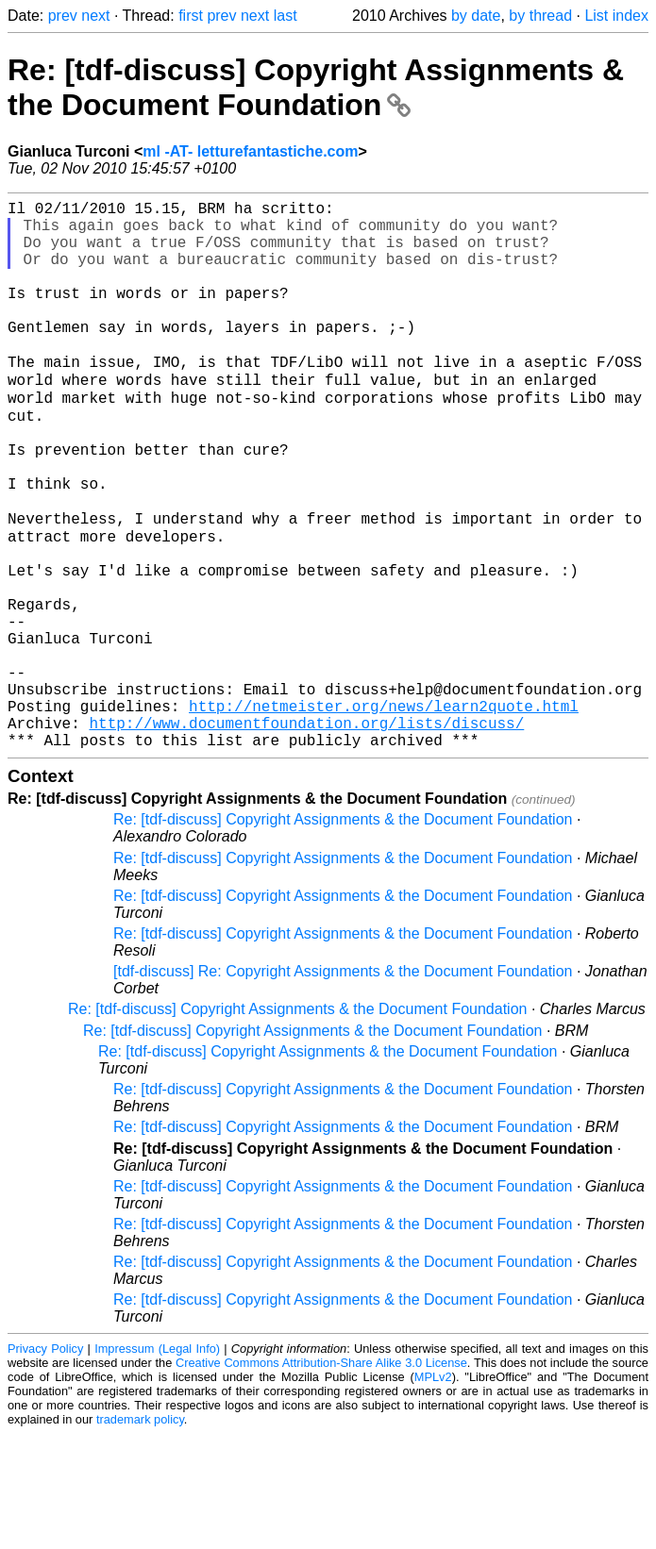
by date (475, 16)
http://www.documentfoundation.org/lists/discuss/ (306, 834)
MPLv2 (433, 1492)
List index (616, 16)
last (285, 16)
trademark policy (140, 1534)
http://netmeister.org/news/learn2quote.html (384, 813)
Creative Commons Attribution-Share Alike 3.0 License (321, 1478)
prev (62, 16)
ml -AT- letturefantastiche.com (250, 151)
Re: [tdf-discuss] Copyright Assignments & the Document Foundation (316, 87)
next (95, 16)
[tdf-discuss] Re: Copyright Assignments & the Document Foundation (342, 1086)
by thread (540, 16)
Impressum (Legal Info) (157, 1464)
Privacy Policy (45, 1464)
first (190, 16)
